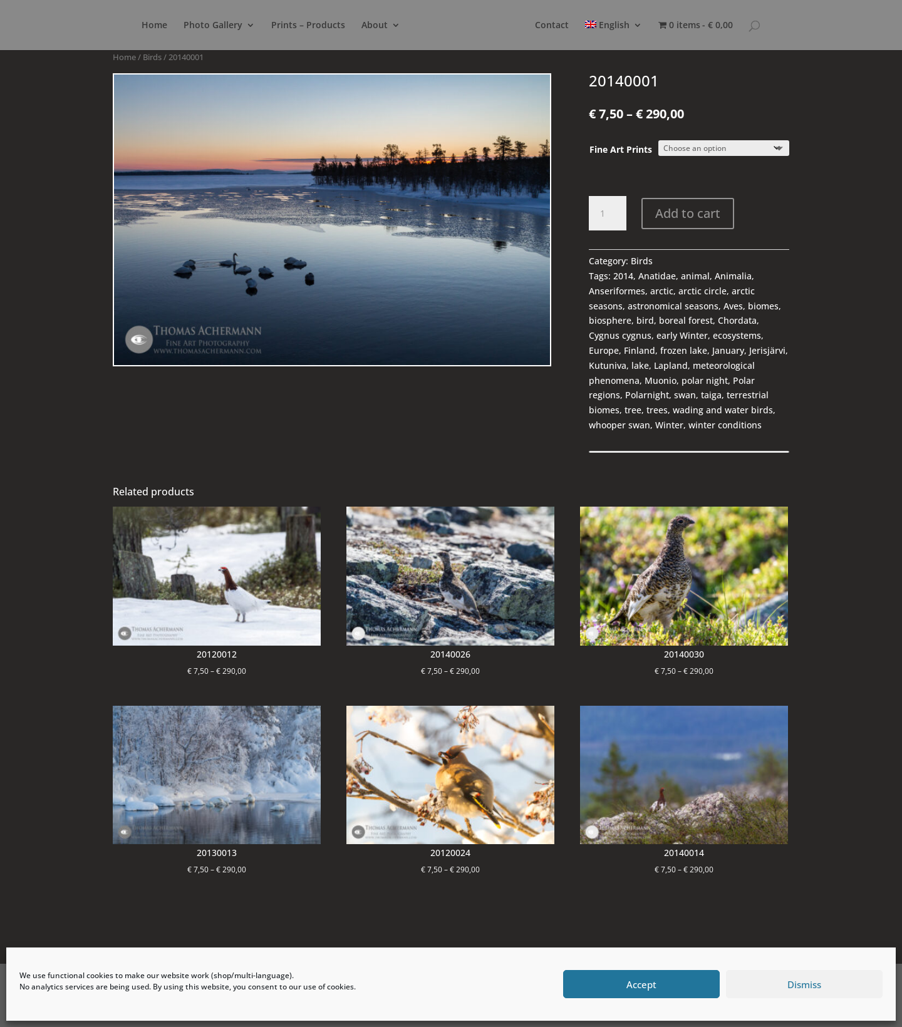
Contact (577, 26)
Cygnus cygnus (620, 335)
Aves (733, 306)
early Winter (682, 335)
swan (685, 395)
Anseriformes (617, 291)
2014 (623, 276)
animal (695, 276)
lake (640, 365)
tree (633, 410)
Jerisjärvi (767, 350)
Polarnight (647, 395)
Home (129, 26)
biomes (763, 306)
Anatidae (657, 276)
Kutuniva (607, 365)
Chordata (737, 320)
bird (645, 320)
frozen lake (683, 350)
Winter (669, 425)
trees (657, 410)
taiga (711, 395)
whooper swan (619, 425)
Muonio (660, 380)
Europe (604, 350)
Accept (641, 984)
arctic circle (702, 291)
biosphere (610, 320)
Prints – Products (283, 26)
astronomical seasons (673, 306)
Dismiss (804, 984)
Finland (639, 350)
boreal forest (686, 320)
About (349, 26)
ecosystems (737, 335)
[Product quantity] (607, 213)
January (728, 350)
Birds (152, 57)
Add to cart (687, 213)
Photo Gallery (187, 26)
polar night (705, 380)
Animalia (733, 276)
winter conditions (725, 425)
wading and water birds (723, 410)
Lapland (671, 365)
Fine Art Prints (620, 149)
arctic (661, 291)
